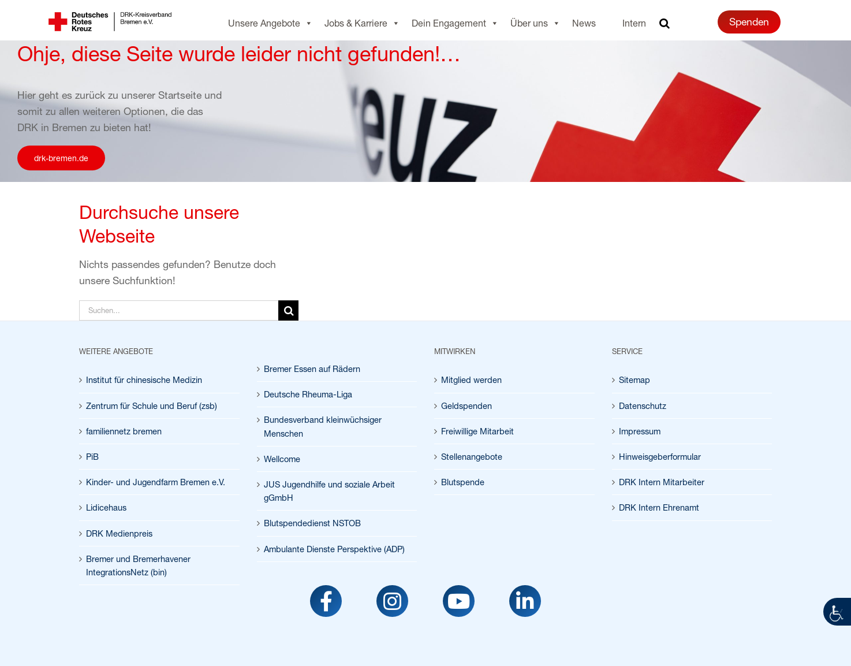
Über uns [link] (535, 23)
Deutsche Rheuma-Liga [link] (308, 394)
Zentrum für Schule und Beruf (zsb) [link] (151, 406)
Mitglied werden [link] (471, 380)
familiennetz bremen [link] (124, 431)
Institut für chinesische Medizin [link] (144, 380)
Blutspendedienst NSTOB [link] (312, 523)
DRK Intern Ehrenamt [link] (659, 507)
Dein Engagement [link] (455, 23)
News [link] (584, 22)
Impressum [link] (639, 431)
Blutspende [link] (462, 482)
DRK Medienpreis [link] (119, 533)
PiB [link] (92, 457)
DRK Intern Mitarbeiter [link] (661, 482)
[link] (837, 612)
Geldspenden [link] (466, 406)
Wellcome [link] (282, 459)
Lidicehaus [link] (106, 507)
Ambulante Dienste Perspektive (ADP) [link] (334, 549)
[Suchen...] (178, 310)
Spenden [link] (749, 22)
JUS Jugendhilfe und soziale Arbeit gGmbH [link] (329, 491)
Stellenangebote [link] (471, 457)
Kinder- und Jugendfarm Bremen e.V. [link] (155, 482)
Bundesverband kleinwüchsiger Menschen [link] (323, 426)
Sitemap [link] (634, 380)
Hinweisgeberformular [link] (660, 457)
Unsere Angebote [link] (270, 23)
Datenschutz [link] (642, 406)
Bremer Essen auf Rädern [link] (312, 369)
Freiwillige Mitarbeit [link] (477, 431)
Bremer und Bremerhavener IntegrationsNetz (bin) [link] (138, 565)
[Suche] (288, 310)
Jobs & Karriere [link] (362, 23)
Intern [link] (634, 22)
